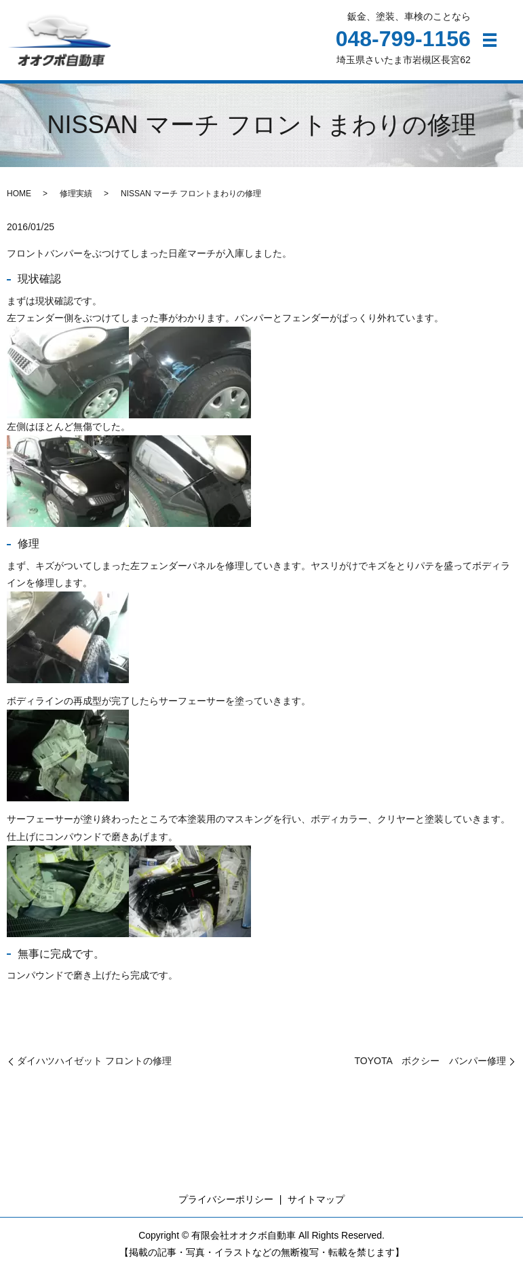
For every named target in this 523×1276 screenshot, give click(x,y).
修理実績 (76, 198)
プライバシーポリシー (225, 1204)
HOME (19, 198)
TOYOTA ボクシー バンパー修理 (431, 1066)
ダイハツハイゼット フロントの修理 (94, 1066)
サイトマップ (316, 1204)
